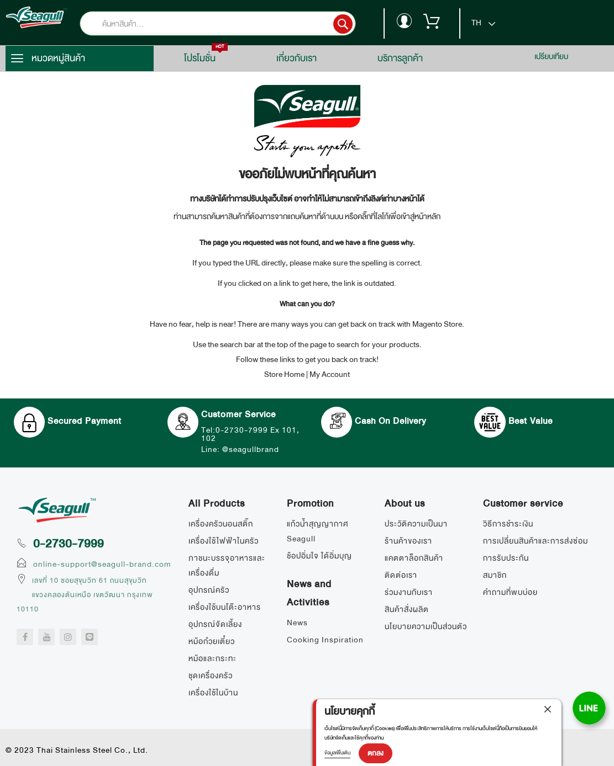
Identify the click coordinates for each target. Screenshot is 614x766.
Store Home (284, 374)
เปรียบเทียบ (551, 56)
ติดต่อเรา (401, 575)
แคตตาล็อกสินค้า (414, 558)
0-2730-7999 (68, 544)
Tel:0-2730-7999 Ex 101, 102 (248, 434)
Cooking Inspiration (325, 639)
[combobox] (234, 23)
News (297, 622)
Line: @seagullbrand (248, 449)
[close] (547, 712)
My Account (329, 374)
